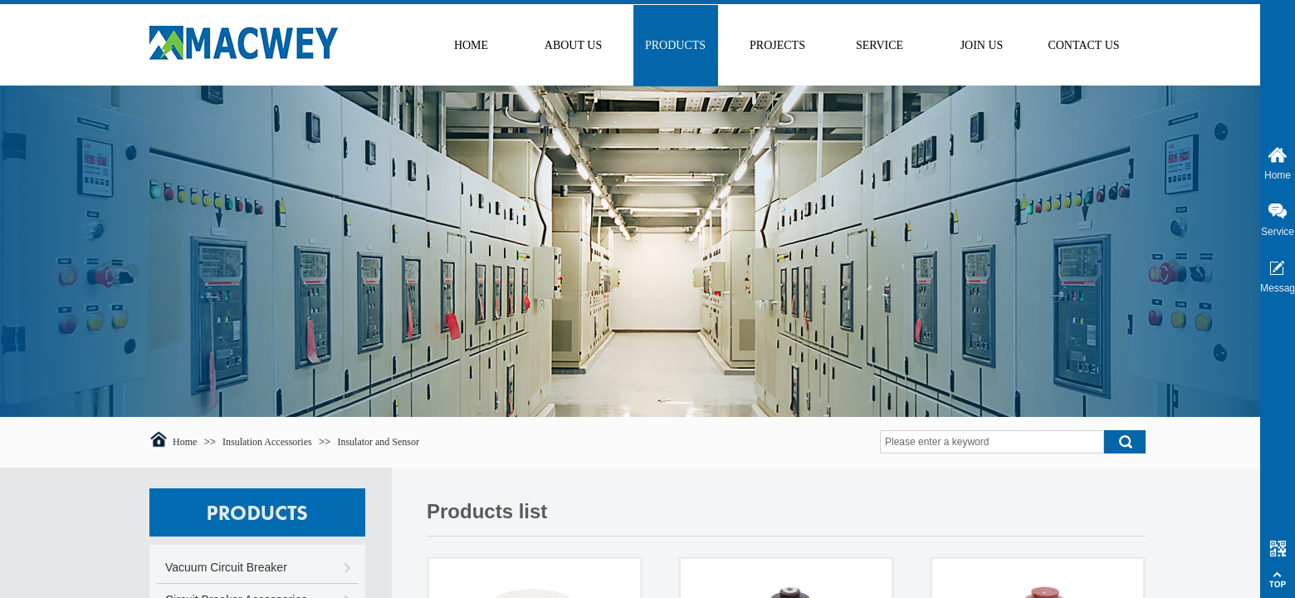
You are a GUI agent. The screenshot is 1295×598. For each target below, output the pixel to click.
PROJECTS (777, 45)
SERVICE (879, 45)
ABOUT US (573, 45)
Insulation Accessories (267, 442)
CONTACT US (1083, 45)
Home (185, 442)
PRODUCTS (675, 45)
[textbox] (992, 441)
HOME (471, 45)
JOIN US (982, 45)
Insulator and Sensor (378, 442)
